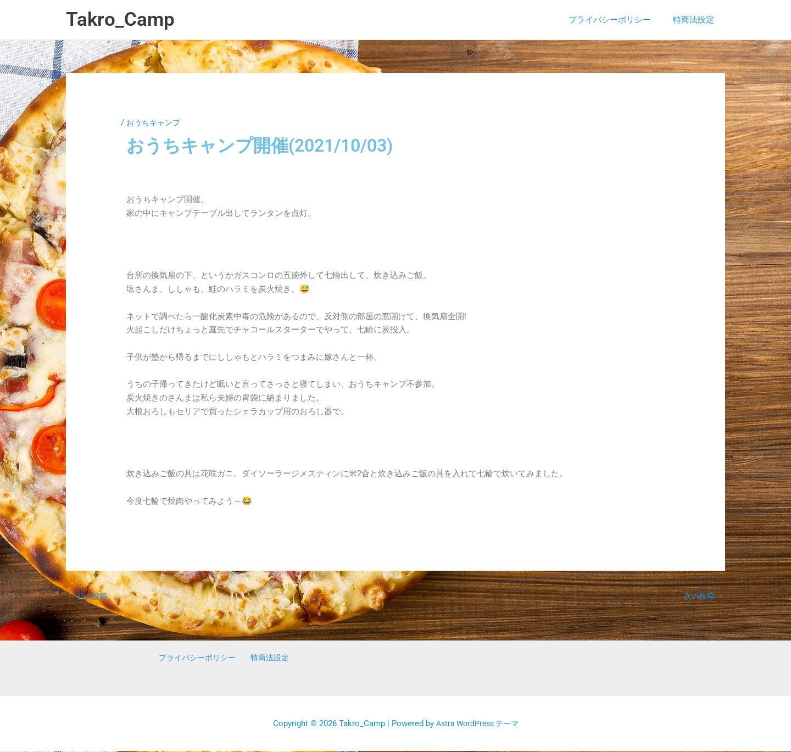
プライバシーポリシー (618, 20)
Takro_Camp (120, 19)
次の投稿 (702, 596)
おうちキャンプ (155, 122)
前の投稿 (88, 596)
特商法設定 (696, 20)
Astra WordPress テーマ (477, 724)
